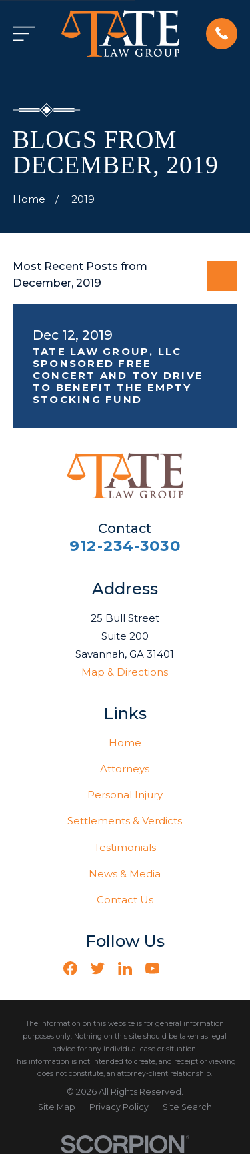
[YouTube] (152, 968)
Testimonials (125, 847)
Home (125, 742)
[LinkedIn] (125, 968)
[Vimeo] (180, 968)
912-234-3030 (125, 545)
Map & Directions (124, 672)
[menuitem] (56, 1107)
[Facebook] (70, 968)
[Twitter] (98, 968)
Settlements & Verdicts (124, 820)
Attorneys (124, 768)
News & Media (125, 873)
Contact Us (125, 899)
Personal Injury (125, 794)
